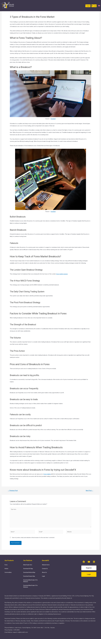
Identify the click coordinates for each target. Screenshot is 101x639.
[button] (88, 5)
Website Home (46, 565)
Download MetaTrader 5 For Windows (30, 586)
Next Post (89, 490)
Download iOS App (28, 569)
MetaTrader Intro (27, 565)
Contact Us (45, 569)
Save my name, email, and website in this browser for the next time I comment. (33, 538)
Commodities (8, 572)
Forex (6, 565)
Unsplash (53, 119)
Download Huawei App (29, 576)
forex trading (47, 474)
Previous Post (13, 490)
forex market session (62, 274)
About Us (44, 572)
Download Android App (29, 572)
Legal (43, 576)
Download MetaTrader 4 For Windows (30, 581)
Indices (6, 569)
